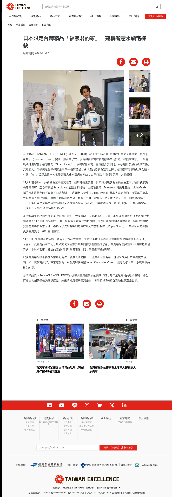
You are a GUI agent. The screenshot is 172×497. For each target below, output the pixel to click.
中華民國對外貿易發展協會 (99, 465)
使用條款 (67, 487)
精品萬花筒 (86, 422)
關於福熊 (134, 16)
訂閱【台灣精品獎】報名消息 (118, 447)
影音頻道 (67, 433)
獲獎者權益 (29, 430)
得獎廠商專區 (155, 16)
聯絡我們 (90, 487)
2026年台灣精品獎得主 (48, 423)
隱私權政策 (79, 487)
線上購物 (95, 16)
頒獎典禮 (29, 426)
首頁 (10, 24)
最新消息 (33, 24)
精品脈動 (55, 16)
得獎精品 (36, 16)
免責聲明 (57, 487)
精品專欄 (67, 430)
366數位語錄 (86, 430)
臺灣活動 (67, 426)
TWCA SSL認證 (146, 465)
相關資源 (100, 487)
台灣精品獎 (15, 16)
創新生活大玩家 (86, 426)
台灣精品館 (75, 16)
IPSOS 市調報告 (124, 422)
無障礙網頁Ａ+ (113, 487)
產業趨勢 (115, 16)
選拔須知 (29, 422)
